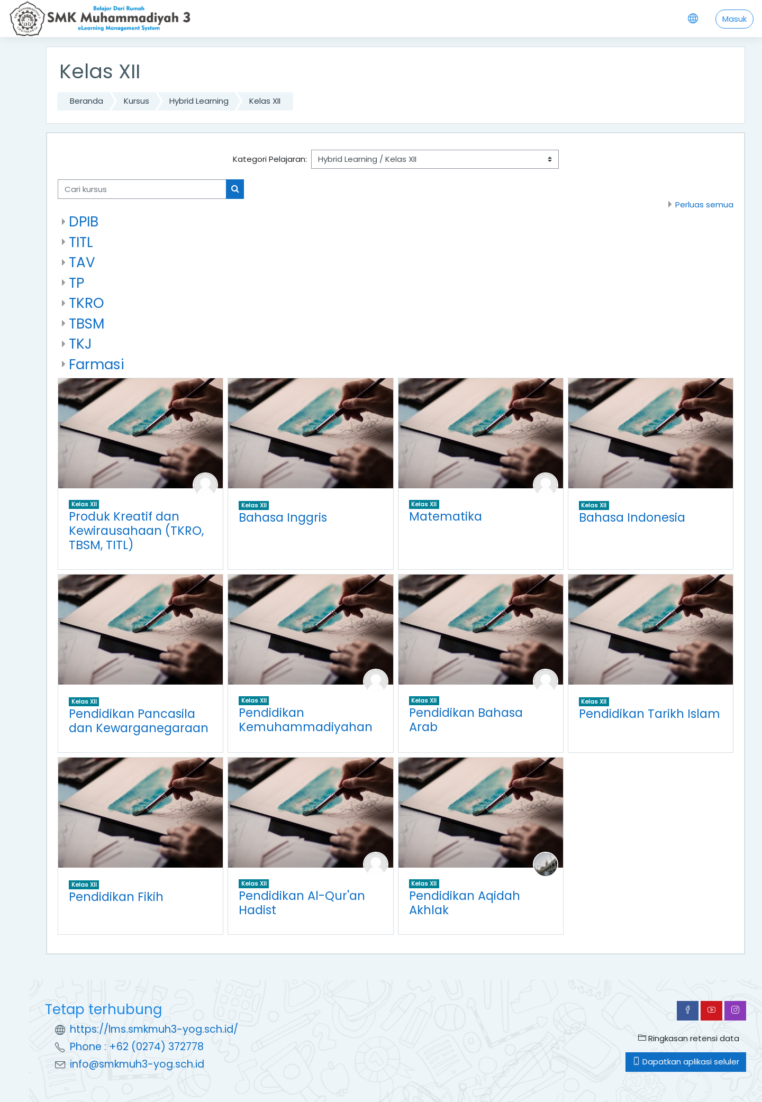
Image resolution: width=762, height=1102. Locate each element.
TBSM (86, 323)
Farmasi (96, 364)
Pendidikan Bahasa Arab (466, 719)
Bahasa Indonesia (632, 517)
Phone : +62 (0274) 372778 (137, 1047)
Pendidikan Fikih (116, 896)
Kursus (136, 100)
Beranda (86, 100)
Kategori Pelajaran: (270, 159)
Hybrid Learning (199, 100)
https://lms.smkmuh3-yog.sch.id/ (154, 1029)
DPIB (83, 221)
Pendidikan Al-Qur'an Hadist (302, 902)
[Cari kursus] (142, 189)
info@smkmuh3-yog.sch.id (137, 1064)
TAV (82, 262)
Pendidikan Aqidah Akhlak (464, 902)
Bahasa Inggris (283, 517)
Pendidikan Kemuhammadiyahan (306, 719)
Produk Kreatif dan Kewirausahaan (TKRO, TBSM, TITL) (136, 530)
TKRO (86, 303)
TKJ (80, 343)
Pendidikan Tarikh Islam (649, 713)
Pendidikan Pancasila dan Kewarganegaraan (138, 720)
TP (76, 283)
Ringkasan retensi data (688, 1038)
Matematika (445, 516)
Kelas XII (264, 100)
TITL (81, 242)
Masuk (734, 18)
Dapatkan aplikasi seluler (685, 1061)
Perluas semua (704, 204)
